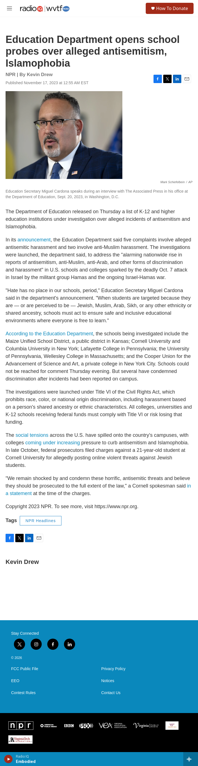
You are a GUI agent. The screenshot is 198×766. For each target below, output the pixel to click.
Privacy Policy (113, 669)
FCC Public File (24, 669)
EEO (15, 681)
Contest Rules (23, 693)
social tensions (32, 435)
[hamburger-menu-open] (9, 8)
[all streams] (190, 759)
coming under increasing (52, 442)
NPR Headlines (41, 520)
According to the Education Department (49, 333)
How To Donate (172, 8)
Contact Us (110, 693)
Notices (107, 681)
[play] (8, 759)
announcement (34, 240)
